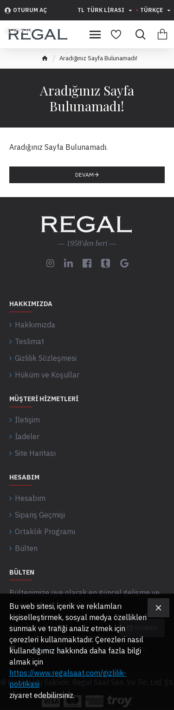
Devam (84, 174)
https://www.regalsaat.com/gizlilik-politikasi (67, 678)
